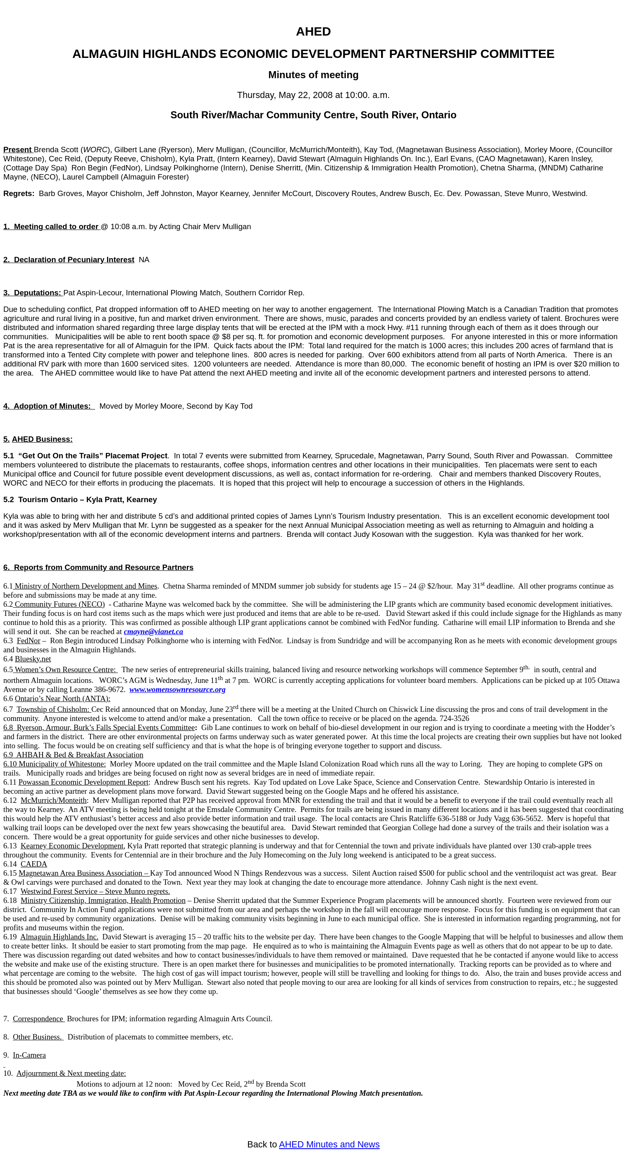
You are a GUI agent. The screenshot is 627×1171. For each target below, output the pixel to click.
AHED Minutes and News (329, 1144)
